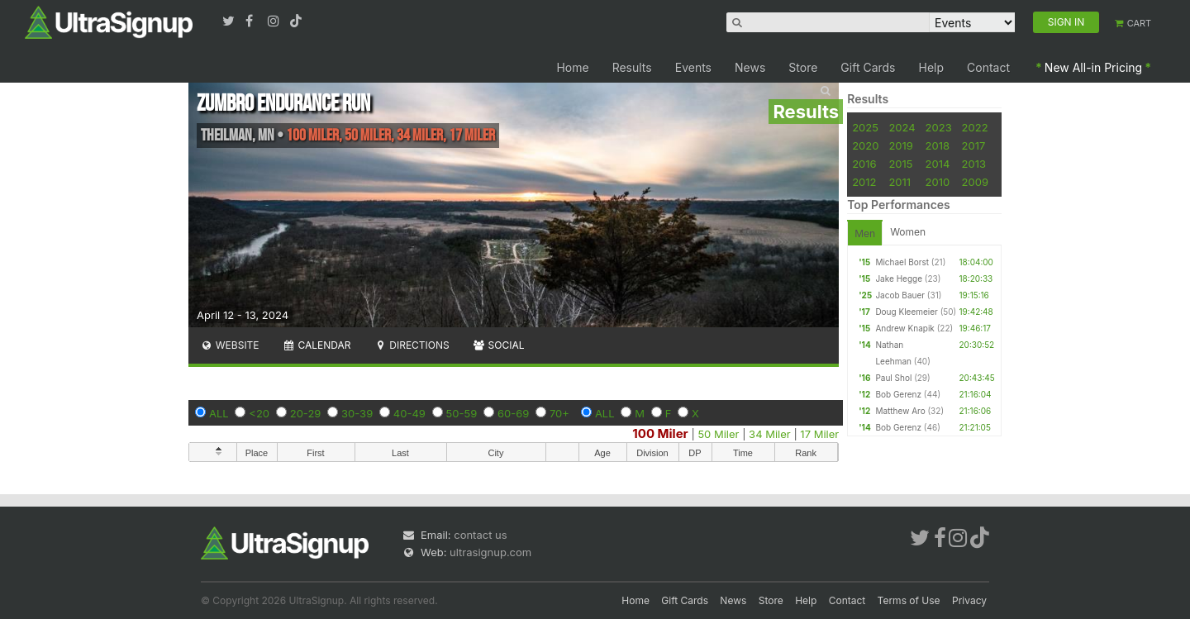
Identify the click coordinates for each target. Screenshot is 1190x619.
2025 (865, 127)
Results (632, 67)
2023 (939, 127)
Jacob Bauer (900, 295)
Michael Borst (902, 262)
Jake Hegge (898, 278)
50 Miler (718, 433)
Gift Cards (867, 67)
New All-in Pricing (1093, 67)
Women (908, 232)
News (750, 67)
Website (229, 345)
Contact (988, 67)
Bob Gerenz (898, 394)
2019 (900, 145)
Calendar (317, 345)
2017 (974, 145)
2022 (975, 127)
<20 (259, 413)
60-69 (513, 413)
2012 (864, 181)
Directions (411, 345)
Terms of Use (909, 600)
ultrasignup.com (490, 552)
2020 (865, 145)
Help (932, 67)
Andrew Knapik (904, 328)
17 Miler (819, 433)
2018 (938, 145)
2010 (938, 181)
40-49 (409, 413)
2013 (974, 163)
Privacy (969, 600)
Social (499, 345)
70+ (559, 413)
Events (693, 67)
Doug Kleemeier (906, 312)
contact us (480, 534)
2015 (900, 163)
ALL (219, 413)
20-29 (305, 413)
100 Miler (660, 433)
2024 (901, 127)
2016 (864, 163)
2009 (975, 181)
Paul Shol (893, 378)
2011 (899, 181)
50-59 (462, 413)
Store (802, 67)
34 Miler (770, 433)
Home (572, 67)
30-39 (357, 413)
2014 (938, 163)
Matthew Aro (900, 411)
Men (864, 233)
